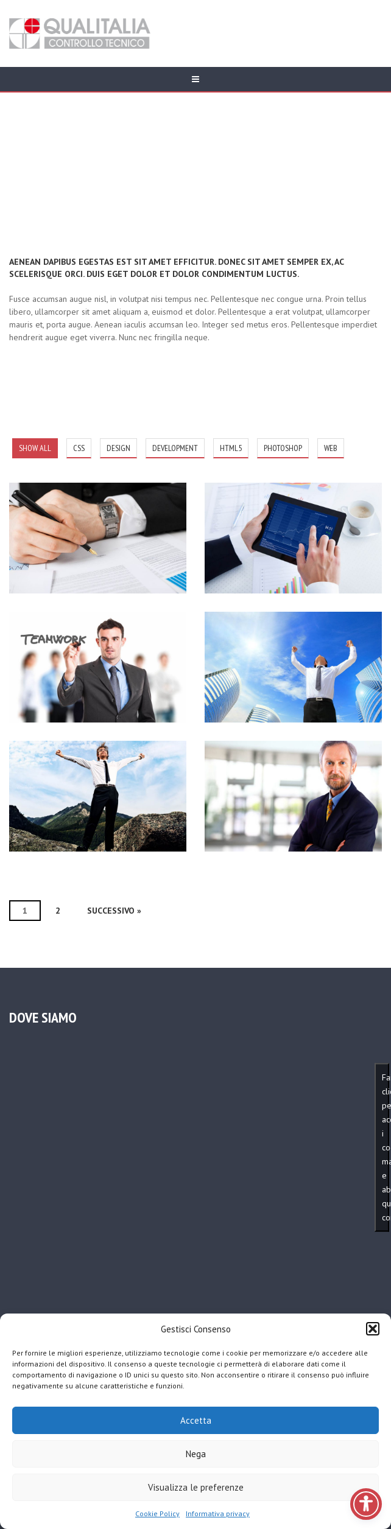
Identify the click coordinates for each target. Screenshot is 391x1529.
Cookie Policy (157, 1513)
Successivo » (114, 910)
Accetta (195, 1420)
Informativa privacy (218, 1513)
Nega (196, 1454)
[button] (373, 1329)
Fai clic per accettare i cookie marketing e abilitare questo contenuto (385, 1146)
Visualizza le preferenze (196, 1487)
